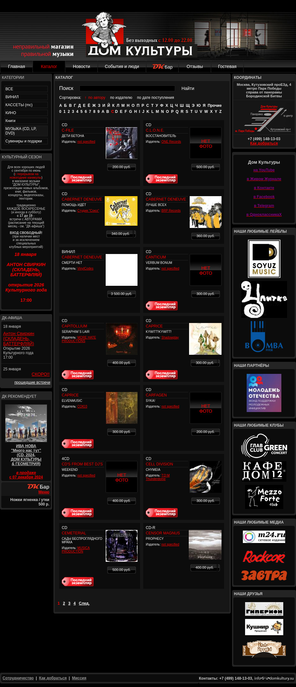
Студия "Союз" (88, 210)
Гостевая (227, 66)
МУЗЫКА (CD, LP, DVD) (21, 131)
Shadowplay (170, 337)
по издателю (121, 97)
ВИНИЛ (12, 97)
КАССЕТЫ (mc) (18, 105)
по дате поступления (155, 97)
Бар (162, 67)
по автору (96, 97)
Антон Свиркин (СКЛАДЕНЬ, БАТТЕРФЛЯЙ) (18, 338)
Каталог (49, 66)
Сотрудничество (18, 678)
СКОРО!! (41, 374)
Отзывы (195, 66)
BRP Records (170, 210)
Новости (81, 66)
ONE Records (171, 141)
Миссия (79, 678)
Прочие (215, 105)
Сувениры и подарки (23, 141)
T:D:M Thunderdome (158, 477)
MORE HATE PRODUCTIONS (79, 339)
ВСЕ (9, 89)
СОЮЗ (82, 406)
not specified (86, 141)
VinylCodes (85, 268)
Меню (44, 492)
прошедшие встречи (32, 382)
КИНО (10, 113)
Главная (16, 66)
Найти (187, 88)
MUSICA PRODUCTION (76, 549)
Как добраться (264, 143)
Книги (10, 121)
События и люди (122, 66)
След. (84, 603)
